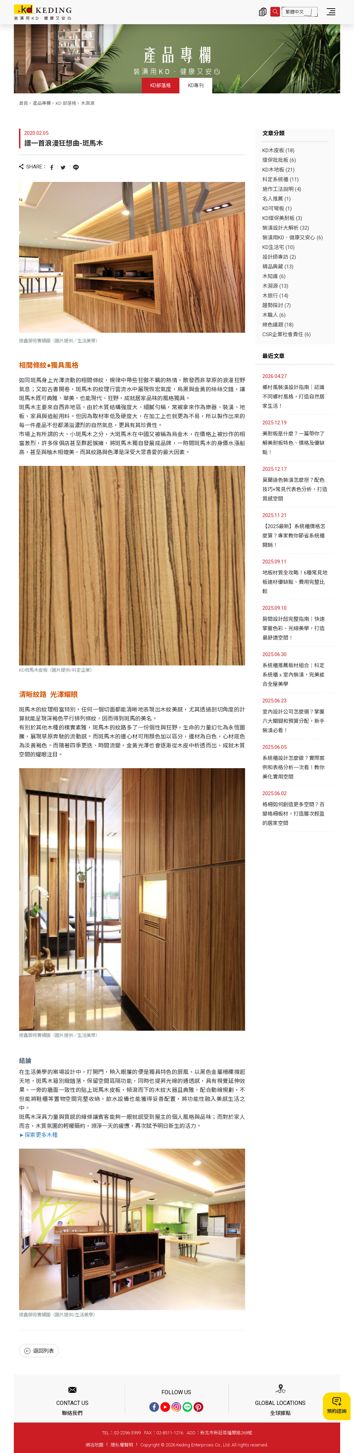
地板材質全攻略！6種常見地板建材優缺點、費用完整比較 (294, 582)
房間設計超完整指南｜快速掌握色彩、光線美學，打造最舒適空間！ (293, 628)
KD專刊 (196, 85)
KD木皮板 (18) (278, 150)
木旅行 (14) (275, 296)
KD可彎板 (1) (277, 208)
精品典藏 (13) (278, 267)
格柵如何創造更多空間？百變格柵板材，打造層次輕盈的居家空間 (293, 813)
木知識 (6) (274, 276)
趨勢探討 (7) (276, 305)
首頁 (23, 103)
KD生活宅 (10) (278, 247)
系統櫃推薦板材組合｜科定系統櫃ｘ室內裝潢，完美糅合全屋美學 (293, 674)
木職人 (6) (274, 315)
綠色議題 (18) (278, 325)
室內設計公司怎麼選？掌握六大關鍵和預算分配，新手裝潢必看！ (293, 721)
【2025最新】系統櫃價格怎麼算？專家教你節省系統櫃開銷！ (293, 535)
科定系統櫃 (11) (280, 179)
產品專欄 (42, 103)
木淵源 (87, 103)
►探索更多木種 (38, 1135)
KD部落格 (160, 85)
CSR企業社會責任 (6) (286, 334)
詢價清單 (263, 12)
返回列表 (39, 1351)
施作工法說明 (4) (281, 189)
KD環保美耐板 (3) (282, 218)
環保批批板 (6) (279, 160)
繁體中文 (295, 12)
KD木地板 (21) (278, 170)
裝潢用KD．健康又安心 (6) (292, 237)
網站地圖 (94, 1444)
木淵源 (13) (275, 286)
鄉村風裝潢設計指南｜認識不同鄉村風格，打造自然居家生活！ (293, 396)
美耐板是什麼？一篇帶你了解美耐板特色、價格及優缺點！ (293, 443)
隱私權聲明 (122, 1444)
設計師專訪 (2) (279, 257)
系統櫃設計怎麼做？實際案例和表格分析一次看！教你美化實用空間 (293, 767)
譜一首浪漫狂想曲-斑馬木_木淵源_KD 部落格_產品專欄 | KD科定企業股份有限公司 (43, 12)
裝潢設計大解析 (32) (285, 228)
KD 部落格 (66, 103)
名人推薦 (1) (276, 199)
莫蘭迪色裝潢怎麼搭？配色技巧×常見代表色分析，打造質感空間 (294, 489)
